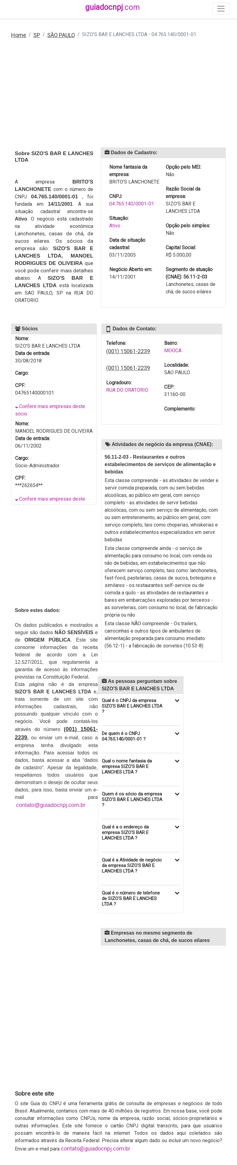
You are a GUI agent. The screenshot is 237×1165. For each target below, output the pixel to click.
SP (36, 35)
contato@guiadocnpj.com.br (50, 805)
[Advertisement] (118, 97)
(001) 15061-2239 (128, 351)
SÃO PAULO (61, 35)
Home (18, 35)
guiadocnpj (112, 7)
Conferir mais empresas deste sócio (50, 410)
